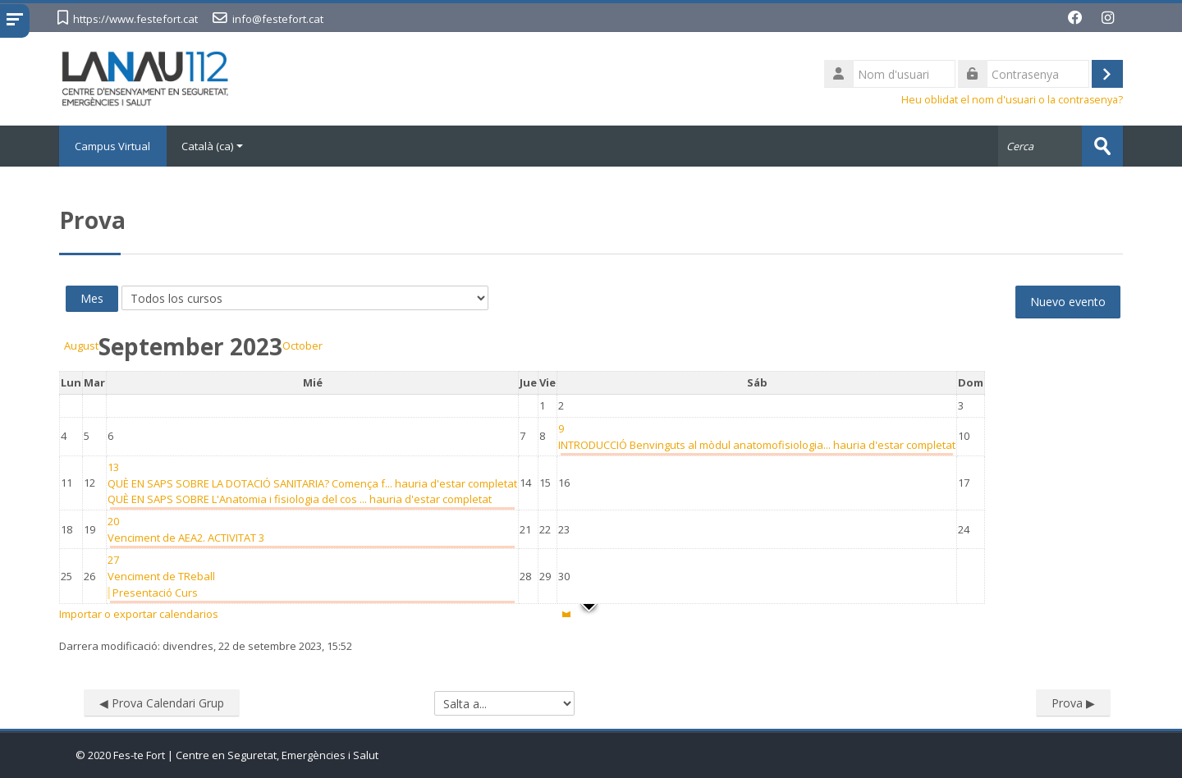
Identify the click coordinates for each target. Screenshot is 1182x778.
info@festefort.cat (277, 18)
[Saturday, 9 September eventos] (561, 428)
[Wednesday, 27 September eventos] (113, 559)
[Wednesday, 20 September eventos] (113, 521)
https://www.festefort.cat (135, 18)
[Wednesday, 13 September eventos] (113, 467)
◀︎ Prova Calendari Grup (161, 703)
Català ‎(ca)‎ (213, 146)
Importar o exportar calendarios (138, 613)
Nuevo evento (1068, 301)
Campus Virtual (113, 146)
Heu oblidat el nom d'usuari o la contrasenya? (1012, 100)
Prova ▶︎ (1073, 703)
